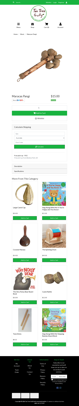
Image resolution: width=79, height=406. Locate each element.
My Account (17, 365)
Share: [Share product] (18, 100)
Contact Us (30, 373)
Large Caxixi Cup (19, 207)
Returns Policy (42, 377)
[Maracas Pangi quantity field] (39, 107)
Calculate (39, 147)
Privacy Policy (42, 371)
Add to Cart (39, 113)
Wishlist (48, 2)
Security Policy (43, 383)
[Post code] (39, 142)
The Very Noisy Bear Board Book (23, 293)
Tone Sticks (17, 334)
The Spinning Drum (49, 250)
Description (18, 166)
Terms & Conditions (57, 381)
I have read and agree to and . (59, 381)
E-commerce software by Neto (55, 401)
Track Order (17, 371)
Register (61, 2)
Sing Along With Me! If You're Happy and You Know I (53, 208)
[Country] (39, 138)
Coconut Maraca (19, 250)
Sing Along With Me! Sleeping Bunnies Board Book (53, 335)
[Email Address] (54, 376)
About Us (30, 367)
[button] (39, 118)
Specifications (19, 171)
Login (55, 2)
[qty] (39, 134)
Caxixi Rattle (47, 292)
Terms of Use (43, 365)
